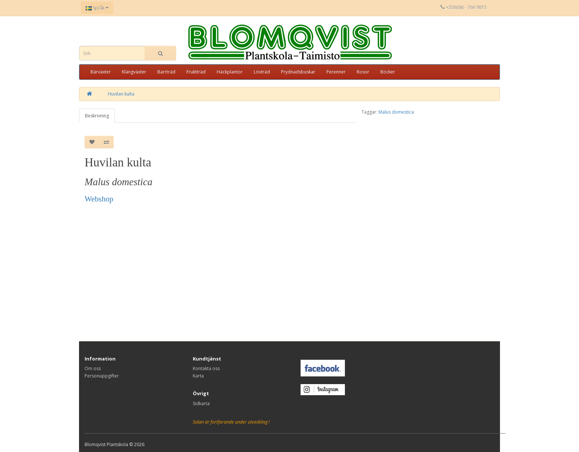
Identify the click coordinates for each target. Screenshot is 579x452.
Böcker (387, 72)
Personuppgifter (102, 376)
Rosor (363, 72)
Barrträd (166, 72)
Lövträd (262, 72)
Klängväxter (134, 72)
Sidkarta (201, 403)
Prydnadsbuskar (298, 72)
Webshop (99, 198)
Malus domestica (396, 112)
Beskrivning (97, 116)
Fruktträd (196, 72)
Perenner (336, 72)
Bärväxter (100, 72)
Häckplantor (230, 72)
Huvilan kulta (121, 94)
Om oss (93, 368)
